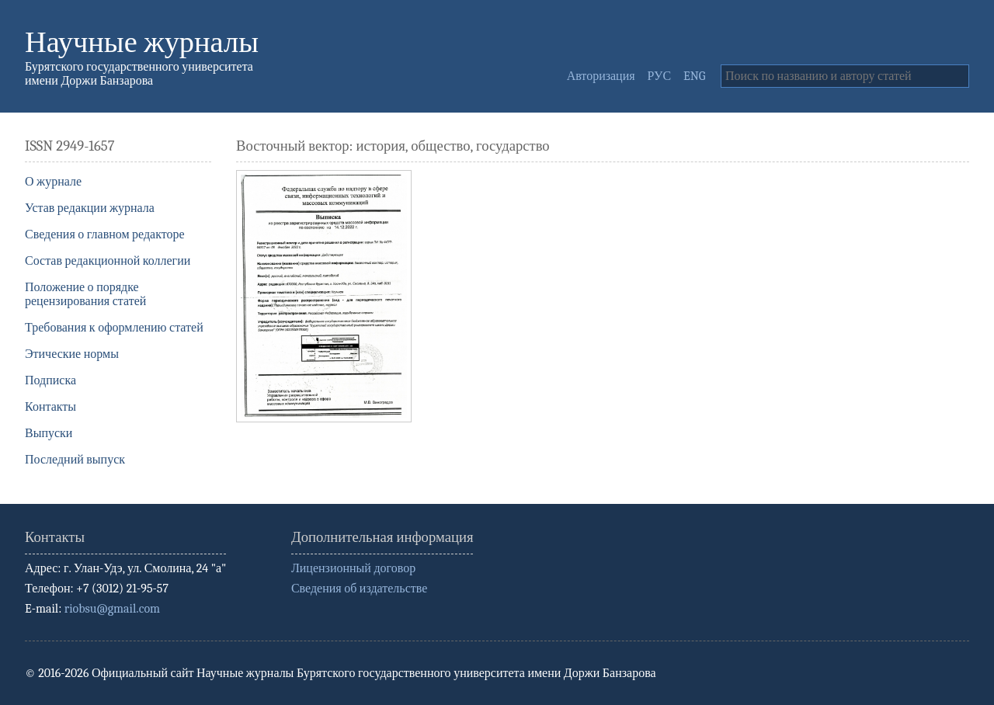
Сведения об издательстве (359, 589)
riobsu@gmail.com (112, 609)
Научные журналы (142, 42)
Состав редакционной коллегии (107, 261)
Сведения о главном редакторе (105, 234)
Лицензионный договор (353, 568)
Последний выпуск (75, 460)
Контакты (50, 407)
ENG (694, 76)
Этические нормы (72, 354)
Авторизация (601, 76)
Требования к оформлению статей (114, 328)
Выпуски (48, 433)
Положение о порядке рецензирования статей (85, 294)
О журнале (53, 182)
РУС (660, 76)
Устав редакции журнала (90, 208)
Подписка (50, 380)
